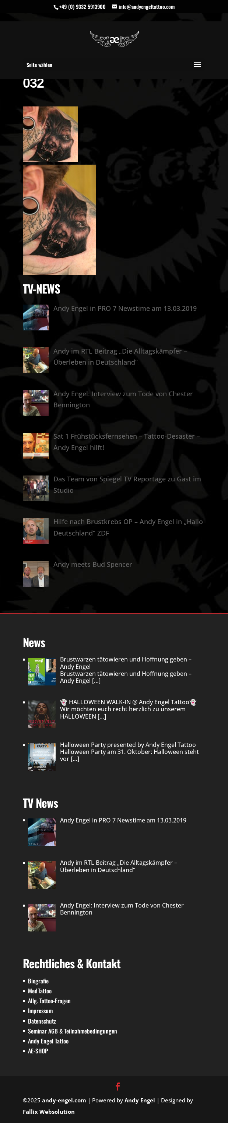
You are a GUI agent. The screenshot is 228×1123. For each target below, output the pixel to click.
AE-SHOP (38, 1050)
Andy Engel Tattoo (48, 1040)
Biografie (38, 980)
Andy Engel (139, 1100)
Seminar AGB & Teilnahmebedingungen (72, 1031)
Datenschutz (42, 1021)
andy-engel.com (64, 1100)
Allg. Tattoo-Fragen (49, 1000)
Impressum (40, 1010)
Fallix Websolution (49, 1111)
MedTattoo (40, 990)
